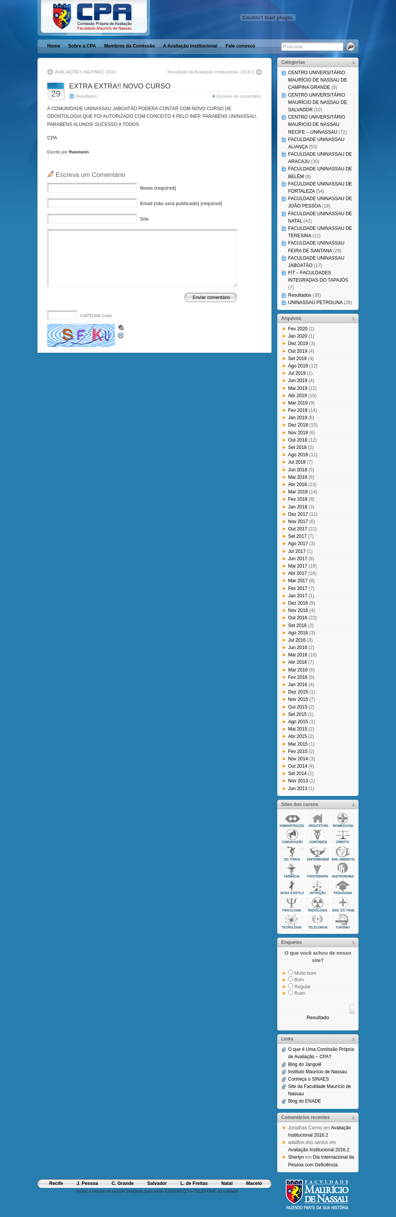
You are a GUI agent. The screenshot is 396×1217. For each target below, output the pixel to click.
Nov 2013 (298, 781)
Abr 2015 (297, 736)
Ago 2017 (298, 543)
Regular (302, 986)
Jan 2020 (297, 336)
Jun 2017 (297, 558)
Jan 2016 (297, 684)
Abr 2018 (297, 484)
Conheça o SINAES (308, 1079)
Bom (299, 979)
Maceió (254, 1183)
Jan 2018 (297, 507)
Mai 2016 (297, 655)
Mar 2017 (298, 580)
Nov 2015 (298, 699)
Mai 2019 (297, 388)
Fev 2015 (297, 751)
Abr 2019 (297, 395)
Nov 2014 (298, 758)
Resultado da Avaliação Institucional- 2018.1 (210, 72)
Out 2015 (297, 707)
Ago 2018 (298, 454)
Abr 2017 (297, 573)
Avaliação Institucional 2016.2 (319, 1149)
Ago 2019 (298, 366)
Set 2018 (297, 447)
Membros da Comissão (129, 46)
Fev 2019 (297, 410)
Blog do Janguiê (304, 1064)
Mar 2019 (298, 403)
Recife (56, 1183)
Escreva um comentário (239, 96)
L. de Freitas (194, 1183)
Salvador (157, 1183)
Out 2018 (297, 440)
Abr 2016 (297, 662)
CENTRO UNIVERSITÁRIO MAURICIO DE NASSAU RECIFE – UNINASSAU (316, 124)
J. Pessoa (87, 1183)
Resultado (318, 1017)
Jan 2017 (297, 595)
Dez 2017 (298, 514)
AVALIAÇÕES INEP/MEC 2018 (85, 72)
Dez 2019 (298, 343)
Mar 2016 (298, 670)
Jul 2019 (297, 373)
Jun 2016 (297, 647)
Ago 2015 (298, 721)
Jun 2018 (297, 470)
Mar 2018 (298, 492)
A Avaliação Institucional (190, 46)
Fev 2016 (297, 677)
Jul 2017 (297, 551)
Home (53, 46)
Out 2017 (297, 529)
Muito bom (305, 973)
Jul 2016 (297, 640)
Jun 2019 (297, 380)
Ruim (299, 993)
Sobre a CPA (82, 46)
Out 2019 (297, 351)
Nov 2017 (298, 521)
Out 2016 (297, 617)
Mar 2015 (298, 744)
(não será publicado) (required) (181, 203)
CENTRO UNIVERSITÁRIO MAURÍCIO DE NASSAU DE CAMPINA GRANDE (317, 80)
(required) (158, 188)
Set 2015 (297, 714)
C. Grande (122, 1183)
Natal (226, 1183)
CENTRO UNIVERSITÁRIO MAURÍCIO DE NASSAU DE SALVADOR (317, 102)
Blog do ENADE (304, 1101)
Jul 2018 (297, 462)
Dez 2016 (298, 603)
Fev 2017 (297, 588)
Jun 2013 (297, 788)
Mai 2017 (297, 566)
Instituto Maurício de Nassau (317, 1071)
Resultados (86, 96)
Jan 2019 (297, 417)
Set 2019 (297, 358)
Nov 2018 (298, 432)
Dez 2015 (298, 692)
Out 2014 (297, 766)
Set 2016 (297, 625)
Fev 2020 (297, 328)
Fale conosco (240, 46)
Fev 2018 (297, 499)
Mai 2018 (297, 477)
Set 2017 (297, 536)
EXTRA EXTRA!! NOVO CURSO (120, 86)
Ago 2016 (298, 633)
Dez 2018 (298, 425)
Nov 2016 (298, 610)
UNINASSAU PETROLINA (315, 302)
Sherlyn (296, 1157)
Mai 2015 (297, 729)
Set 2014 (297, 773)
